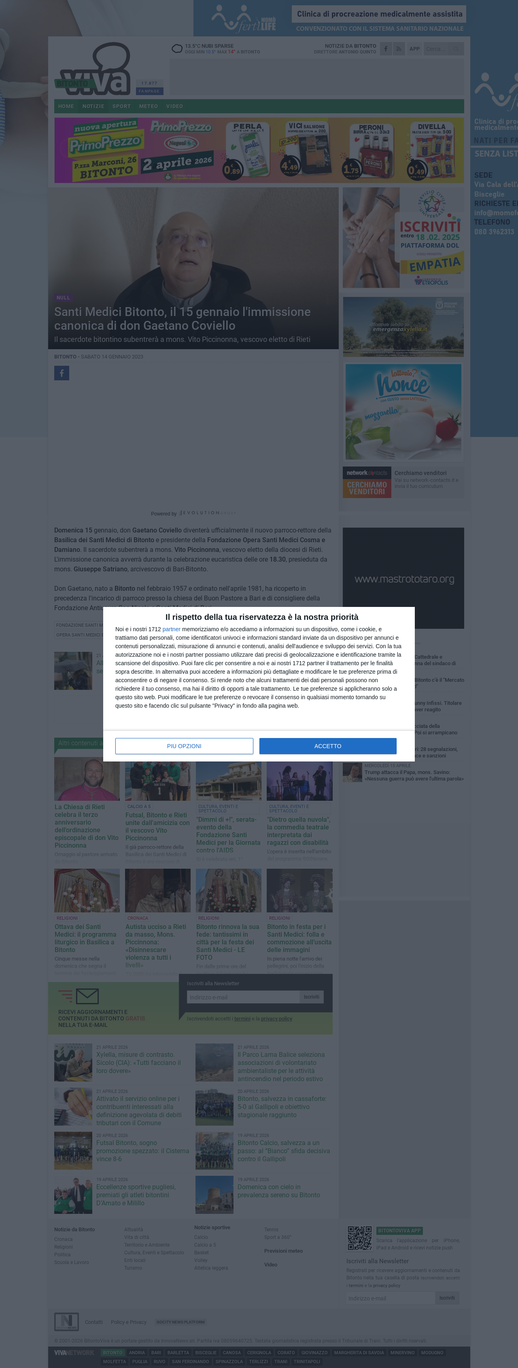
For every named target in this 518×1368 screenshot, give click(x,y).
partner (171, 629)
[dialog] (259, 684)
